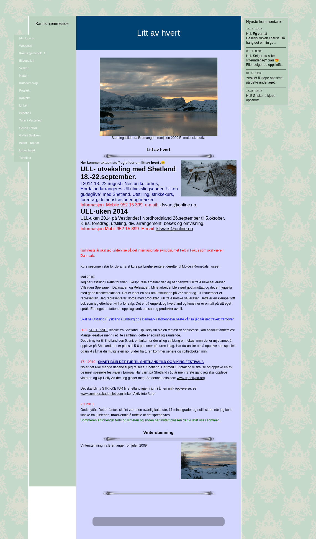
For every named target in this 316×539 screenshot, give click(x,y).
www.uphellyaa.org (191, 378)
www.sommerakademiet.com (102, 394)
